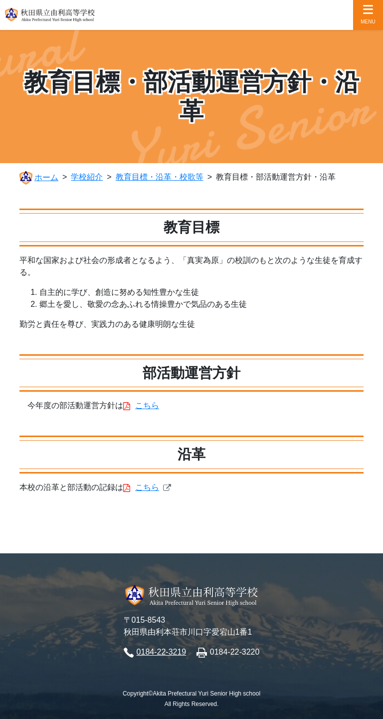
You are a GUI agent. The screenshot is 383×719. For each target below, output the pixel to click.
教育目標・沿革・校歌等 (159, 177)
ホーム (46, 177)
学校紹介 (87, 177)
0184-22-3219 (162, 652)
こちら (147, 405)
